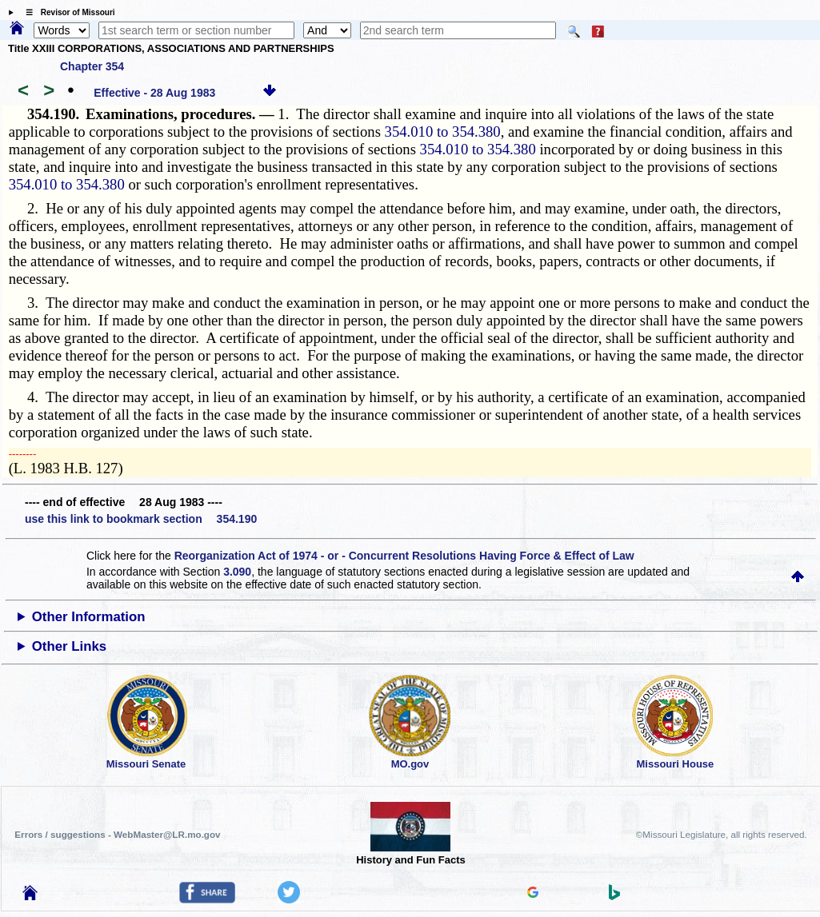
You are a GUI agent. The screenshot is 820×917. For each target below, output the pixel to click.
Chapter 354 (92, 66)
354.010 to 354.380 (443, 131)
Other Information (89, 616)
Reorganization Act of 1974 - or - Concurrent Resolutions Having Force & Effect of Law (404, 555)
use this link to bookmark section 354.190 (141, 518)
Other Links (69, 646)
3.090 (237, 571)
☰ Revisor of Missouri (66, 12)
